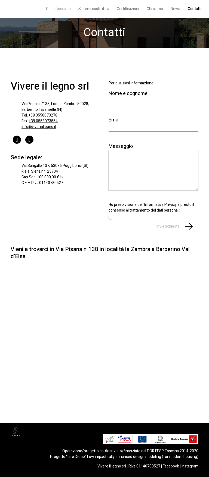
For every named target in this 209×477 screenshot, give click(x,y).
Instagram (190, 466)
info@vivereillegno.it (38, 127)
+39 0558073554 (43, 121)
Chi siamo (155, 9)
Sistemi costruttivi (93, 9)
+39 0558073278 (43, 115)
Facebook (171, 466)
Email (153, 123)
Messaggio (153, 167)
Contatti (194, 9)
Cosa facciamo (58, 9)
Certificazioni (128, 9)
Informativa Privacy (160, 204)
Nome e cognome (153, 97)
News (175, 9)
